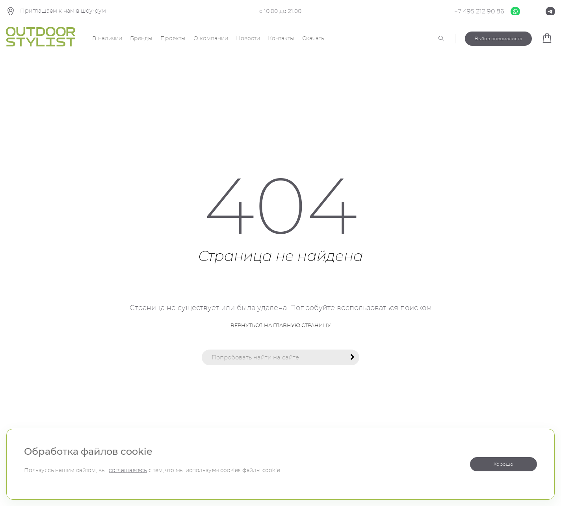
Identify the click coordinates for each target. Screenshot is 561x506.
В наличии (107, 38)
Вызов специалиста (498, 38)
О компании (210, 38)
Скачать (313, 38)
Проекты (173, 38)
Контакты (281, 38)
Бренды (141, 38)
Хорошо (503, 464)
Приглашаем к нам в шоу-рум (56, 12)
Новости (248, 38)
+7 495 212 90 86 (479, 11)
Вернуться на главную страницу (280, 325)
